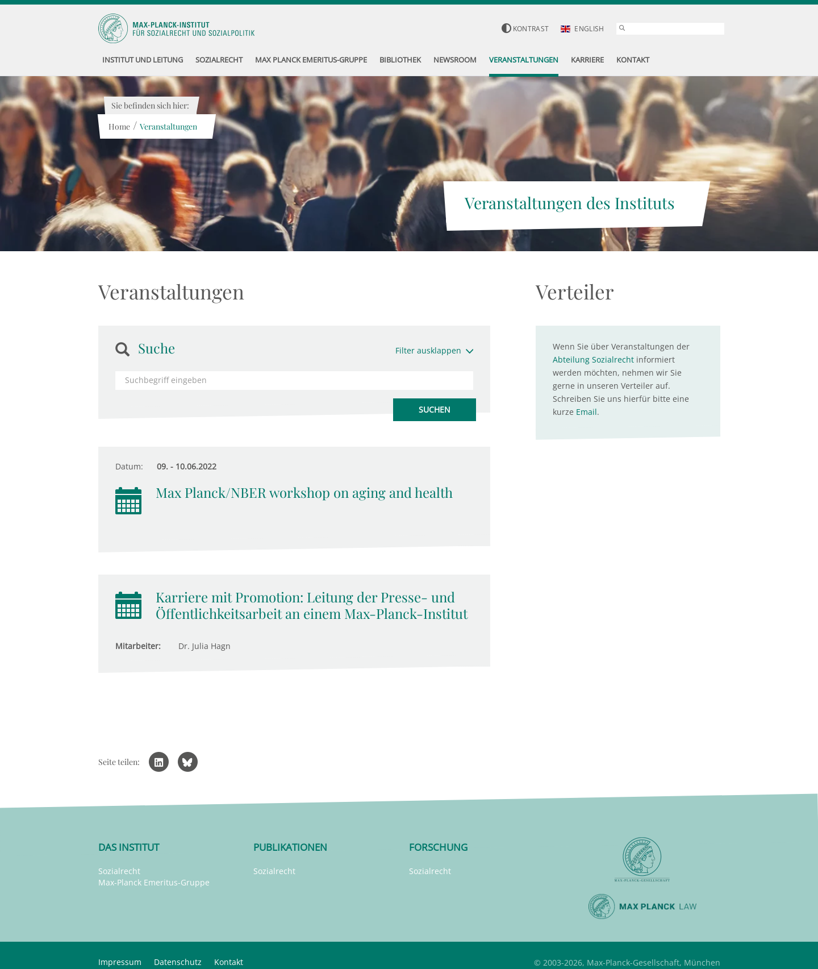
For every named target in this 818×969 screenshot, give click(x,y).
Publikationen (290, 847)
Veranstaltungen (168, 126)
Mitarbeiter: (138, 646)
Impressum (119, 961)
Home (119, 126)
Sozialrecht (119, 871)
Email (586, 411)
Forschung (438, 847)
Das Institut (128, 847)
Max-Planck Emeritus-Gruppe (154, 882)
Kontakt (228, 961)
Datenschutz (178, 961)
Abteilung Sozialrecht (593, 359)
